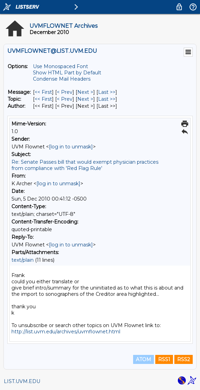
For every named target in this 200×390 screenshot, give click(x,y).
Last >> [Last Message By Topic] (106, 99)
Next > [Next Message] (85, 92)
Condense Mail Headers (61, 79)
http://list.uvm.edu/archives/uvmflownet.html (65, 331)
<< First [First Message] (43, 92)
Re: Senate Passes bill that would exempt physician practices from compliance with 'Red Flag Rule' (84, 165)
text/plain (22, 260)
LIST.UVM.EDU (22, 381)
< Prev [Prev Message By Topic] (64, 99)
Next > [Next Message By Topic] (85, 99)
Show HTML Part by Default (67, 73)
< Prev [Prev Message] (64, 92)
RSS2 (183, 359)
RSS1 (164, 359)
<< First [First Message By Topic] (43, 99)
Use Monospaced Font (60, 66)
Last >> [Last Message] (106, 92)
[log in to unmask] (71, 147)
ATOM (143, 359)
